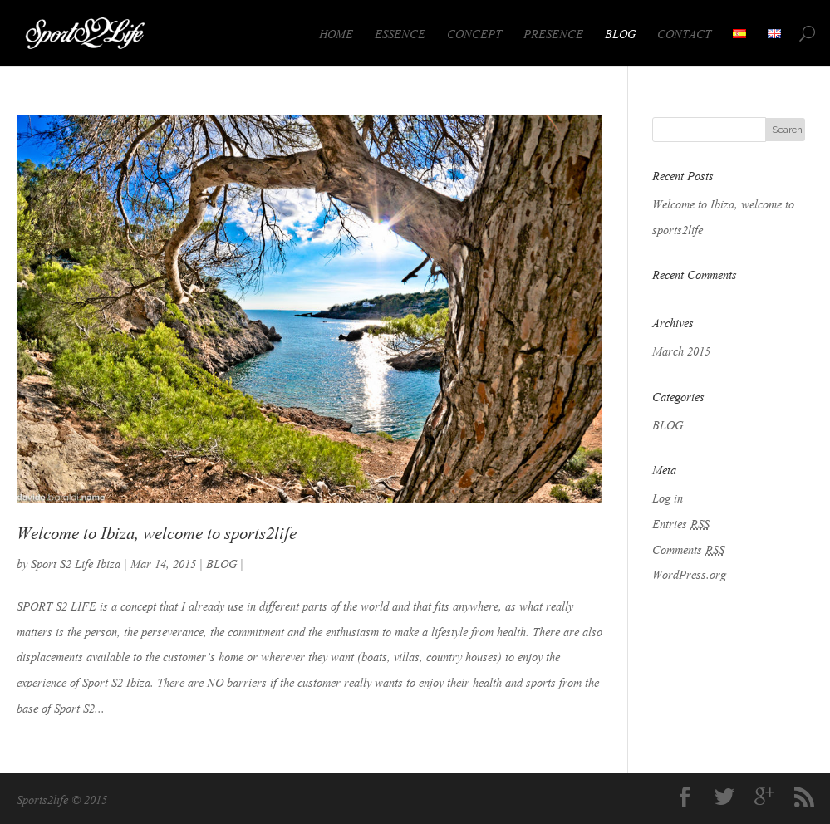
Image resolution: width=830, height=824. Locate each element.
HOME (336, 32)
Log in (667, 497)
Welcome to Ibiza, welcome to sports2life (157, 530)
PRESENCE (553, 32)
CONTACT (684, 32)
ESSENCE (400, 32)
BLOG (620, 32)
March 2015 (681, 350)
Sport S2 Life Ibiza (75, 562)
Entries (681, 522)
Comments (688, 548)
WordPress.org (689, 573)
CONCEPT (474, 32)
